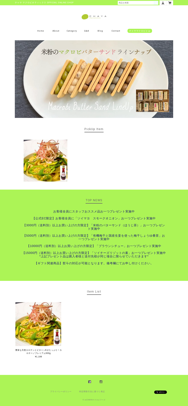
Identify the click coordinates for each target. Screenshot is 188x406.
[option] (45, 160)
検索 (156, 3)
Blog (100, 31)
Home (40, 31)
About (56, 31)
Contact (115, 31)
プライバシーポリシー (61, 391)
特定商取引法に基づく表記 (92, 391)
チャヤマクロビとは (139, 31)
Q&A (86, 31)
